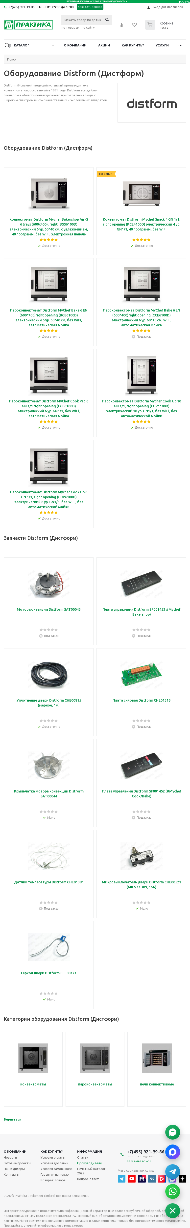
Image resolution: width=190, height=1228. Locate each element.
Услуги (162, 45)
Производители (89, 1163)
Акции (104, 45)
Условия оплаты (53, 1157)
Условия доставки (54, 1163)
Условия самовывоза (56, 1168)
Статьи (82, 1157)
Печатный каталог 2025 (91, 1171)
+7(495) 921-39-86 (21, 7)
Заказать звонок (90, 6)
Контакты (11, 1174)
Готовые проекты (17, 1163)
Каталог (21, 45)
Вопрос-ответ (88, 1179)
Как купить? (133, 45)
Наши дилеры (14, 1168)
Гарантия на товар (55, 1174)
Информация (89, 1151)
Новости (10, 1157)
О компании (75, 45)
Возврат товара (53, 1180)
